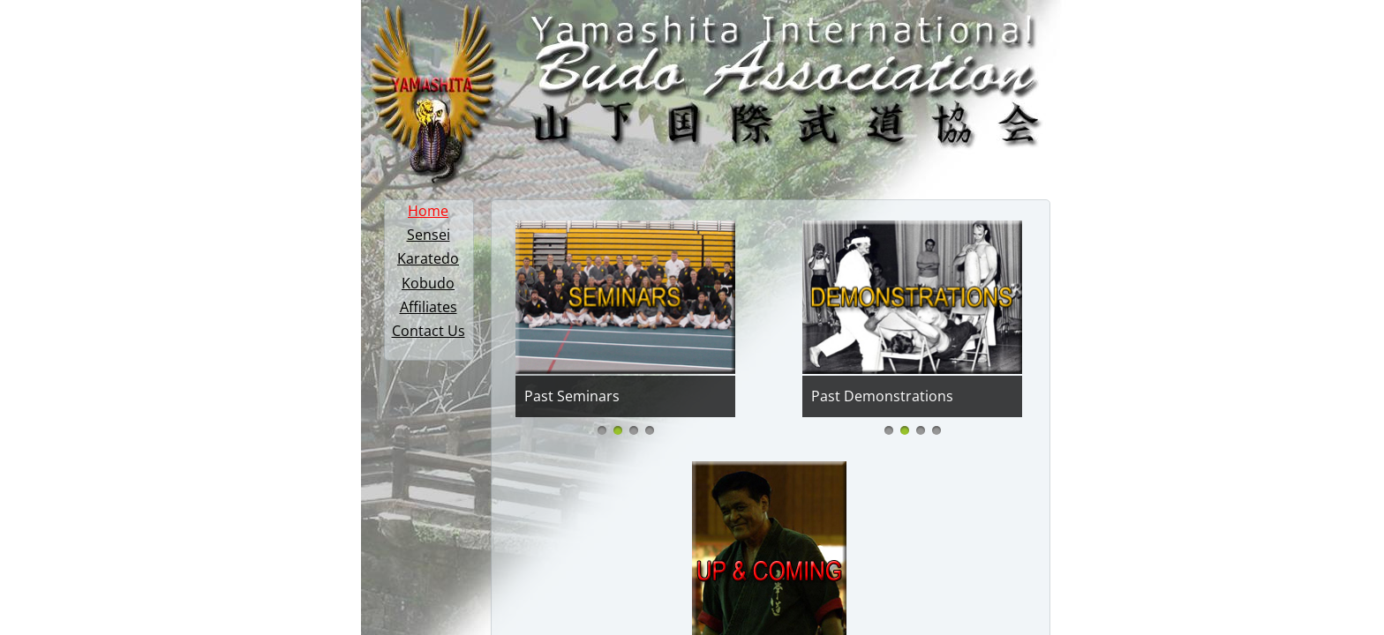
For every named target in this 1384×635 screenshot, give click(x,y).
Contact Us (428, 330)
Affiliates (428, 307)
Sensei (428, 234)
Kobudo (428, 283)
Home (428, 210)
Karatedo (428, 258)
